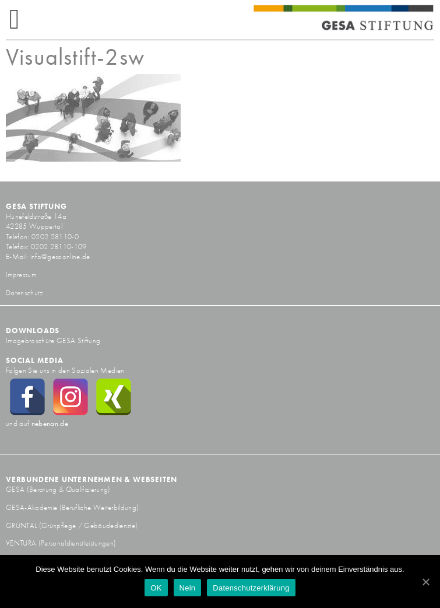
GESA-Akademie (31, 507)
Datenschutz (25, 293)
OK (155, 587)
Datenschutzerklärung (251, 587)
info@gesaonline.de (60, 256)
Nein (187, 587)
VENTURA (22, 543)
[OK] (425, 582)
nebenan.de (49, 423)
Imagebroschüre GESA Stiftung (53, 340)
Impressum (21, 274)
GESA (16, 489)
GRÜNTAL (22, 525)
